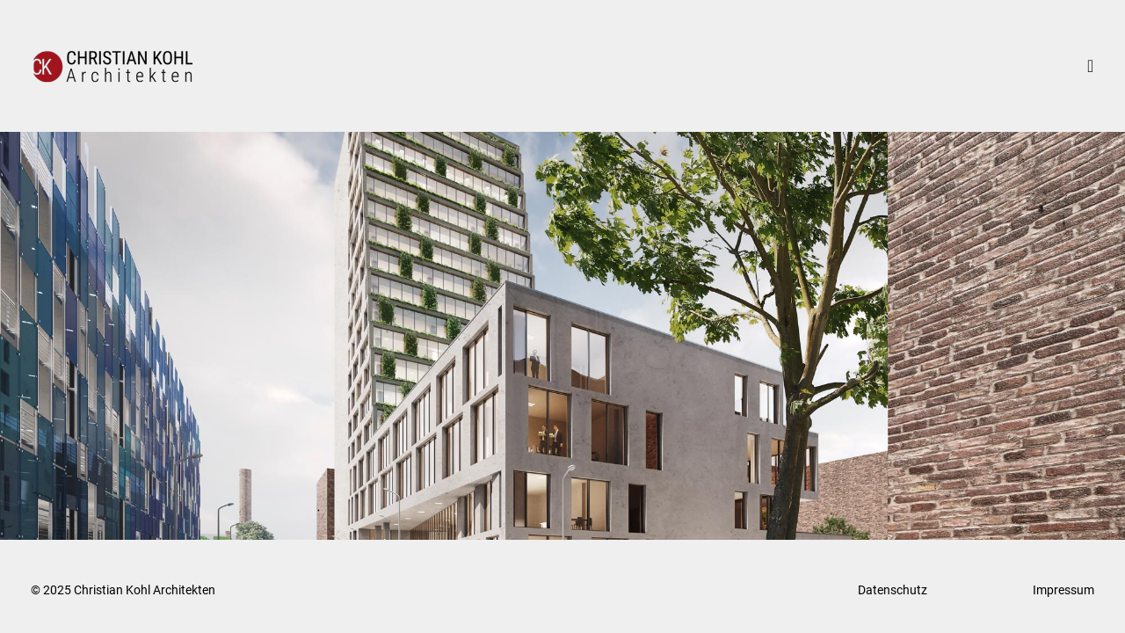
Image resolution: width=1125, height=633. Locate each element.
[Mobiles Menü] (1099, 65)
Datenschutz (892, 590)
